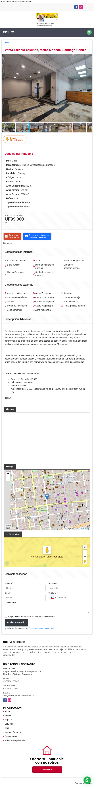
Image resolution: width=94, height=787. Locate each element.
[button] (89, 56)
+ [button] (8, 474)
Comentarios (10, 602)
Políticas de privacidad (15, 740)
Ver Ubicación (39, 556)
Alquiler (8, 719)
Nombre (9, 583)
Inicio (7, 43)
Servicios (9, 724)
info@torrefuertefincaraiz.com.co (18, 695)
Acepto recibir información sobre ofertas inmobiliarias (31, 616)
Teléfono (53, 593)
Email (8, 593)
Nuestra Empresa (13, 732)
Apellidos (53, 583)
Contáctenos (11, 736)
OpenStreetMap (83, 529)
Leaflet (66, 529)
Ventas (8, 715)
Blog (7, 728)
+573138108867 (11, 681)
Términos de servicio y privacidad (41, 628)
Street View (15, 139)
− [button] (8, 478)
